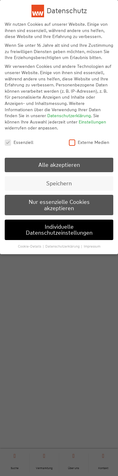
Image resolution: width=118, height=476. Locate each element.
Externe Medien (89, 142)
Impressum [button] (92, 246)
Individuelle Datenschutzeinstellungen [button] (59, 230)
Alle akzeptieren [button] (59, 164)
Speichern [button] (59, 183)
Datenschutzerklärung (69, 115)
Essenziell (19, 142)
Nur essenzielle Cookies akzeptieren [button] (59, 205)
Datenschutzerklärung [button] (63, 246)
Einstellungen (92, 122)
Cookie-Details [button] (30, 246)
